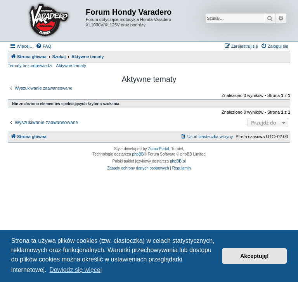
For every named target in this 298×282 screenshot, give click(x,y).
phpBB (138, 154)
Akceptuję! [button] (254, 256)
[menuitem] (43, 46)
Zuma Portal (158, 149)
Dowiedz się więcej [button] (75, 269)
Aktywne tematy (71, 65)
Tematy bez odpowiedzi (30, 65)
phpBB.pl (178, 161)
